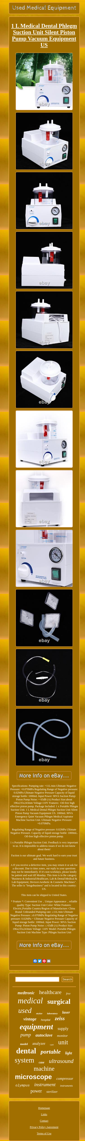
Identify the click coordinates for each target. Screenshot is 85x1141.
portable (51, 1051)
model (24, 1044)
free (68, 993)
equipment (36, 1026)
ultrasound (61, 1061)
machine (44, 1068)
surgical (58, 1001)
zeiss (60, 1018)
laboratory (52, 1013)
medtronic (26, 993)
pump (25, 1034)
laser (66, 1012)
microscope (33, 1076)
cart (51, 1044)
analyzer (39, 1043)
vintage (30, 1019)
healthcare (50, 992)
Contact (44, 1120)
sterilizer (52, 1091)
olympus (22, 1086)
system (24, 1060)
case (41, 1062)
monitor (62, 1035)
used (25, 1010)
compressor (64, 1078)
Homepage (44, 1108)
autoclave (44, 1035)
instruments (66, 1085)
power (36, 1090)
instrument (45, 1084)
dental (26, 1051)
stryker (39, 1013)
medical (30, 1000)
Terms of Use (44, 1133)
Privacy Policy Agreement (44, 1127)
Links (44, 1114)
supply (63, 1028)
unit (63, 1042)
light (68, 1053)
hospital (45, 1020)
